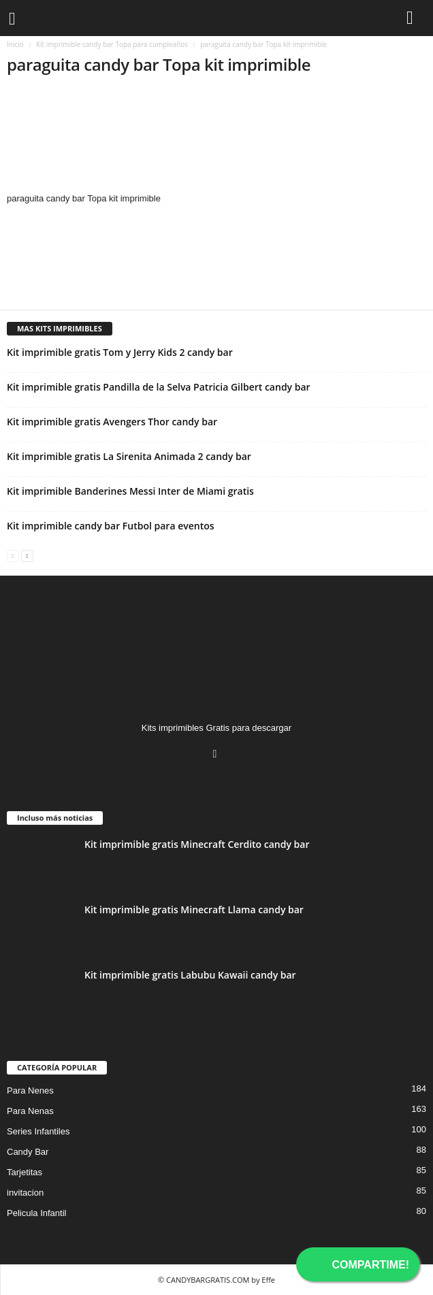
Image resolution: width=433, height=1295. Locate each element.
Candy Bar (27, 1152)
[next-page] (27, 555)
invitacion (25, 1192)
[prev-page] (12, 555)
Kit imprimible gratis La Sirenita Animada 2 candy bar (129, 456)
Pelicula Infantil (36, 1213)
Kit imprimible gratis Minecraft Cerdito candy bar (196, 844)
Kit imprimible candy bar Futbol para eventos (110, 525)
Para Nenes (30, 1090)
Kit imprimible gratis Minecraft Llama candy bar (194, 909)
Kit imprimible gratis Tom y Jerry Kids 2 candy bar (120, 352)
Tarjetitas (24, 1172)
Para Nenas (30, 1111)
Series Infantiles (38, 1131)
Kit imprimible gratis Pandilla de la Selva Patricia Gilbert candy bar (158, 386)
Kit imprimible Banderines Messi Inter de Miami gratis (130, 491)
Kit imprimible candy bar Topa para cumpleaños (112, 44)
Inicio (15, 44)
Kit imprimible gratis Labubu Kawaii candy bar (190, 974)
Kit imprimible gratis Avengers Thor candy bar (112, 421)
